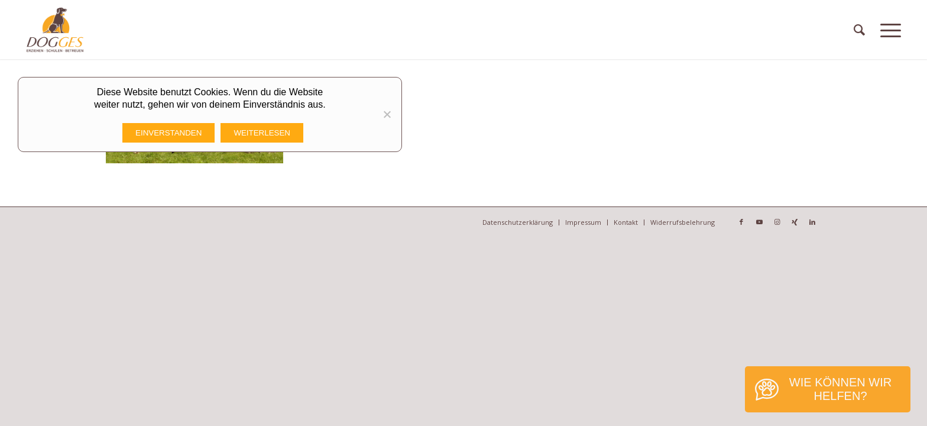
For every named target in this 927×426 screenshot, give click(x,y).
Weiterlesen (262, 132)
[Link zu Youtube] (759, 222)
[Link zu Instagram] (777, 222)
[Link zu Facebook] (741, 222)
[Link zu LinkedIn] (812, 222)
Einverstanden (168, 132)
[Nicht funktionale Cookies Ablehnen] (387, 114)
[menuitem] (859, 29)
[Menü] (891, 29)
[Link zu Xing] (794, 222)
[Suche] (859, 29)
